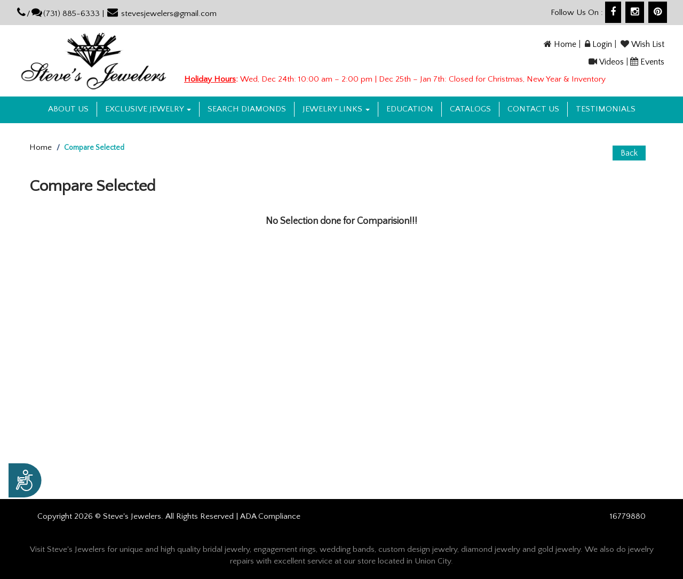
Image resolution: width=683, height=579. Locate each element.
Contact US (533, 109)
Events (652, 62)
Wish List (647, 44)
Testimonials (606, 109)
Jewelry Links (336, 109)
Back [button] (629, 153)
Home (565, 44)
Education (409, 109)
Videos (611, 62)
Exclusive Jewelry (148, 109)
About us (68, 109)
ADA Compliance (270, 516)
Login (602, 44)
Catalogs (470, 109)
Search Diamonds (247, 109)
